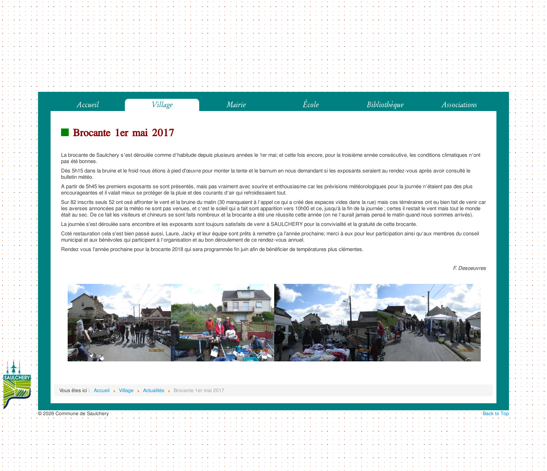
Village (162, 105)
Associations (459, 105)
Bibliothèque (385, 105)
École (311, 105)
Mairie (236, 105)
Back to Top (496, 413)
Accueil (88, 105)
